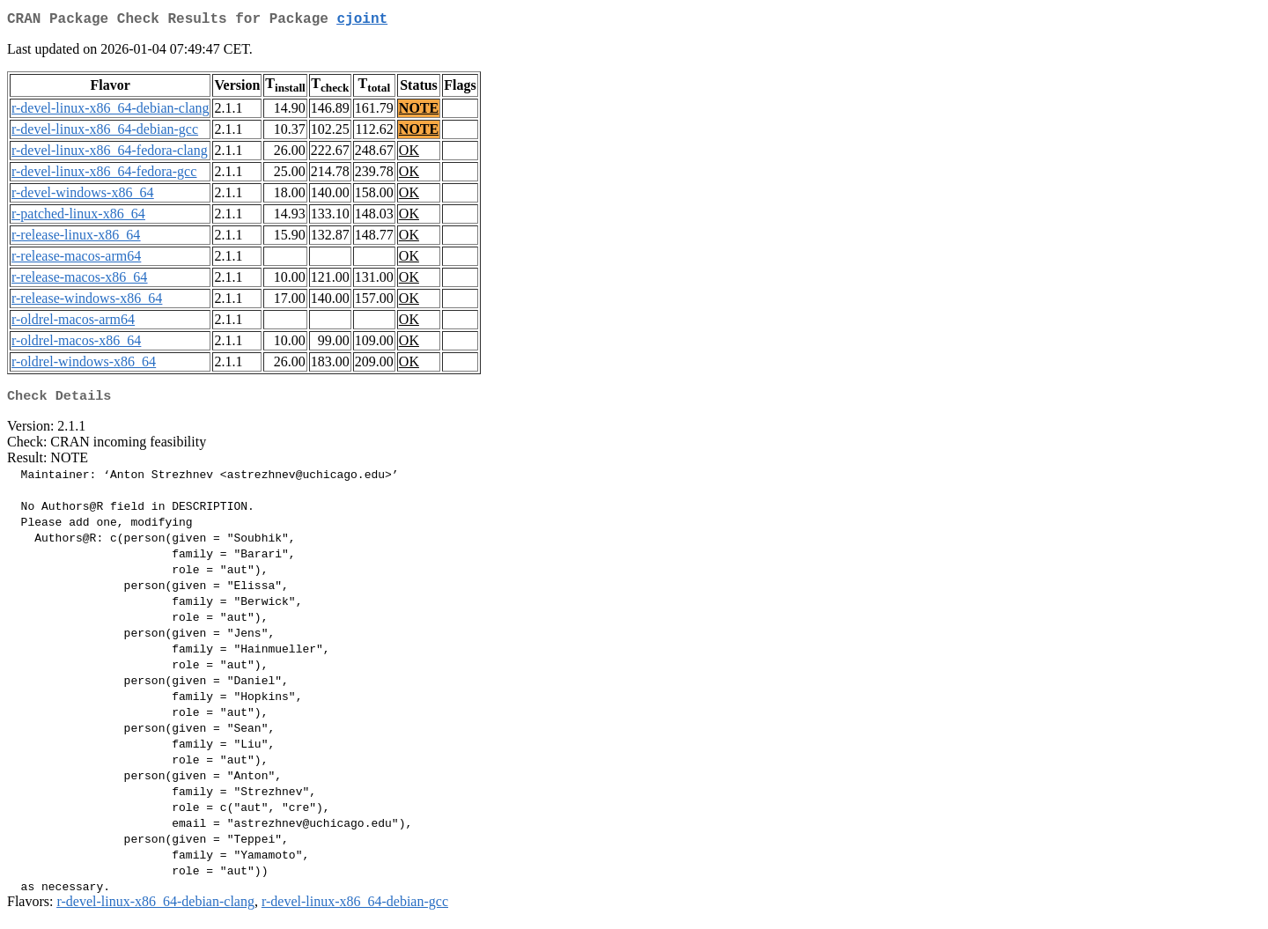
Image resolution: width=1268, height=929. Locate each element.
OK (409, 153)
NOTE (419, 111)
